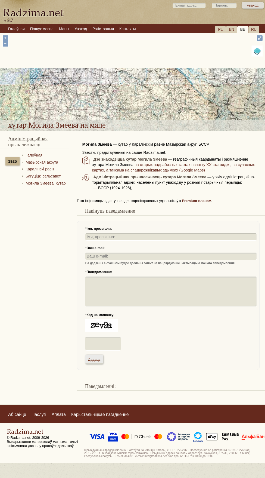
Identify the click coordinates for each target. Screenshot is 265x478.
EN (231, 29)
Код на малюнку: (101, 315)
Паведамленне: (99, 272)
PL (220, 29)
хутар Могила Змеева (160, 102)
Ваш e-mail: (96, 248)
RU (254, 29)
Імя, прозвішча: (100, 229)
